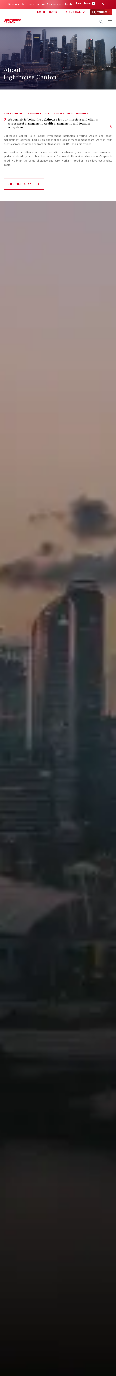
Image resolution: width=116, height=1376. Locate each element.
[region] (58, 686)
